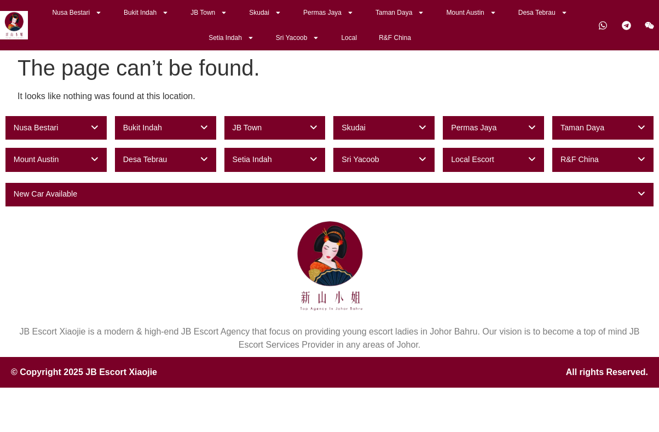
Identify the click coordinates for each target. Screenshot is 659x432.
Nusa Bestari (77, 12)
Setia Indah (231, 38)
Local (349, 38)
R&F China (395, 38)
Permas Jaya (328, 12)
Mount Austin (471, 12)
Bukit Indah (146, 12)
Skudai (265, 12)
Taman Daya (399, 12)
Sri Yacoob (298, 38)
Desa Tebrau (543, 12)
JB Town (208, 12)
